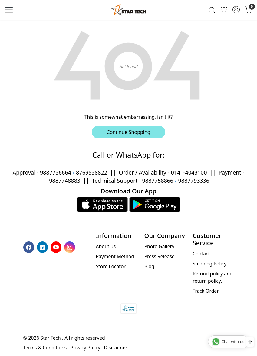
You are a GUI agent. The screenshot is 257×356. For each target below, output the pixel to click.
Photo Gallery (159, 246)
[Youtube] (57, 246)
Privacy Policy (85, 347)
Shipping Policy (209, 263)
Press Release (159, 256)
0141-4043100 (189, 172)
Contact (201, 253)
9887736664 (55, 172)
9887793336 (193, 180)
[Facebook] (29, 246)
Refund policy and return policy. (212, 277)
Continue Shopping (128, 132)
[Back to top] (250, 342)
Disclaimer (115, 347)
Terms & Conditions (45, 347)
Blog (149, 266)
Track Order (206, 291)
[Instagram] (70, 246)
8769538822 (91, 172)
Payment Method (115, 256)
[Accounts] (236, 9)
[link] (212, 10)
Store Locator (111, 266)
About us (106, 246)
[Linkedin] (43, 246)
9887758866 (157, 180)
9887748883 (64, 180)
